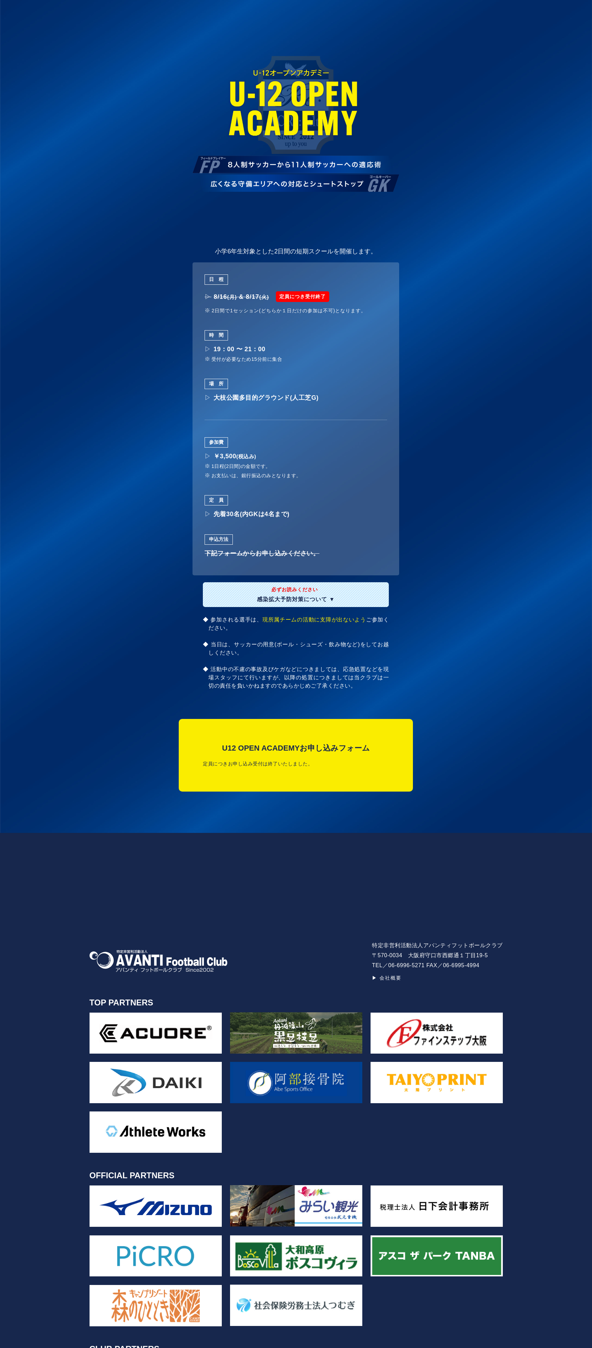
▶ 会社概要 (387, 978)
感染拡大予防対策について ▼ (296, 594)
